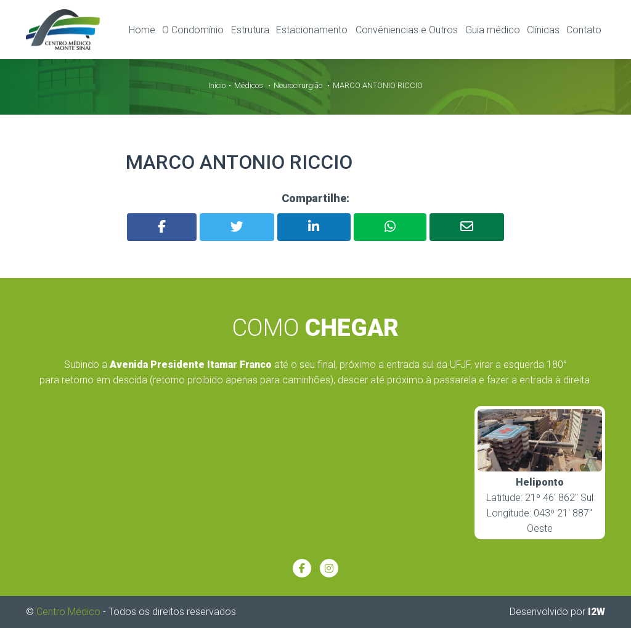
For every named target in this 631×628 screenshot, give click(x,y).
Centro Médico (68, 611)
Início (217, 85)
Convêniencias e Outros (407, 30)
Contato (583, 30)
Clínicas (543, 30)
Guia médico (492, 30)
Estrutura (250, 30)
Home (142, 30)
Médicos (248, 85)
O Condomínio (193, 30)
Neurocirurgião (298, 85)
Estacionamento (312, 30)
